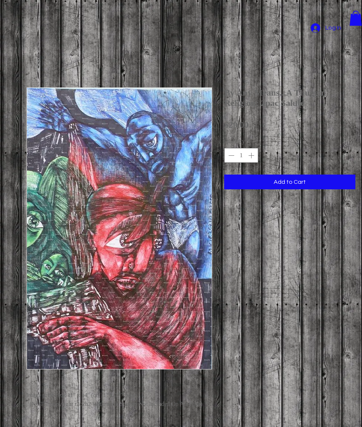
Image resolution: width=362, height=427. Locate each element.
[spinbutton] (241, 155)
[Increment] (252, 155)
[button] (355, 18)
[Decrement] (230, 155)
